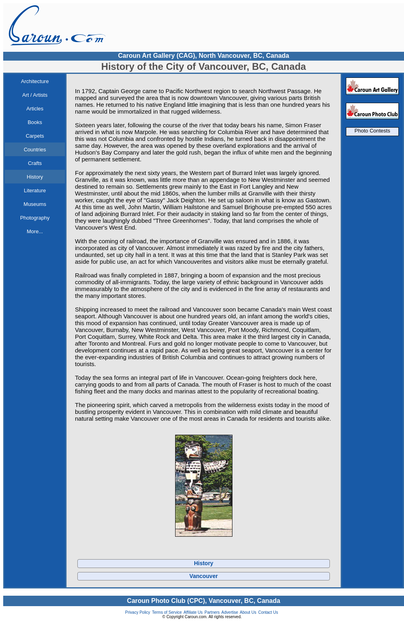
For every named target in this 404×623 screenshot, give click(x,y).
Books (35, 122)
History (35, 177)
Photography (35, 218)
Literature (35, 190)
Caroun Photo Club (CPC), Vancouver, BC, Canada (203, 600)
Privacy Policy (137, 612)
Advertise (229, 612)
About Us (248, 612)
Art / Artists (35, 95)
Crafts (35, 163)
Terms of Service (167, 612)
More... (35, 231)
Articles (35, 109)
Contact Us (268, 612)
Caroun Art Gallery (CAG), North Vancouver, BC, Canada (203, 55)
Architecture (34, 81)
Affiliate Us (193, 612)
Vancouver (204, 576)
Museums (35, 204)
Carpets (35, 136)
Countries (35, 150)
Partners (212, 612)
